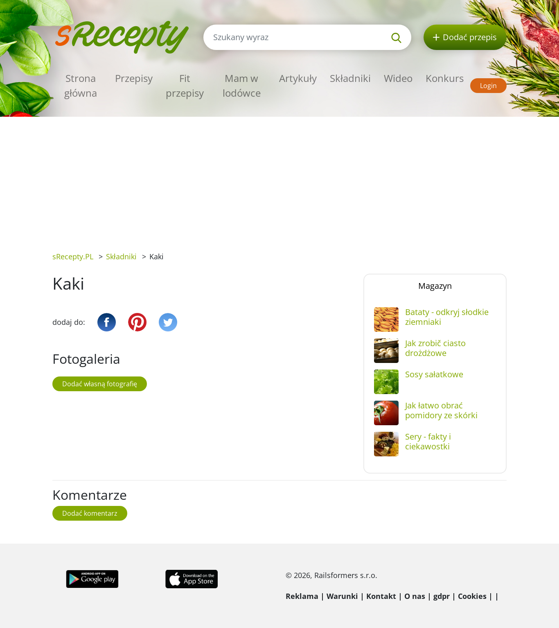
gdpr (441, 596)
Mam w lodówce (242, 85)
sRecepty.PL (72, 256)
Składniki (350, 78)
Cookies (472, 596)
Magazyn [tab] (435, 285)
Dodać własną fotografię (99, 383)
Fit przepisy (185, 85)
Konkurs (445, 78)
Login (488, 85)
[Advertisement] (279, 178)
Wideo (398, 78)
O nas (414, 596)
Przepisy (134, 78)
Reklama (302, 596)
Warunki (342, 596)
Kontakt (381, 596)
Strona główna (80, 85)
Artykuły (298, 78)
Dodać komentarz (89, 513)
